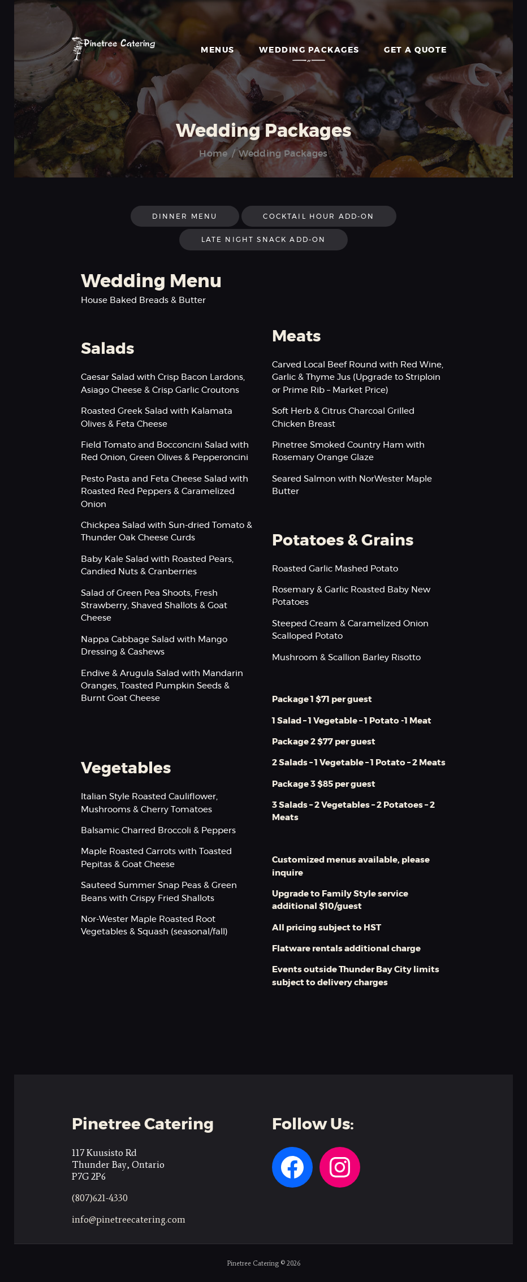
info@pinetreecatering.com (128, 1219)
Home (213, 153)
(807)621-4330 (100, 1197)
